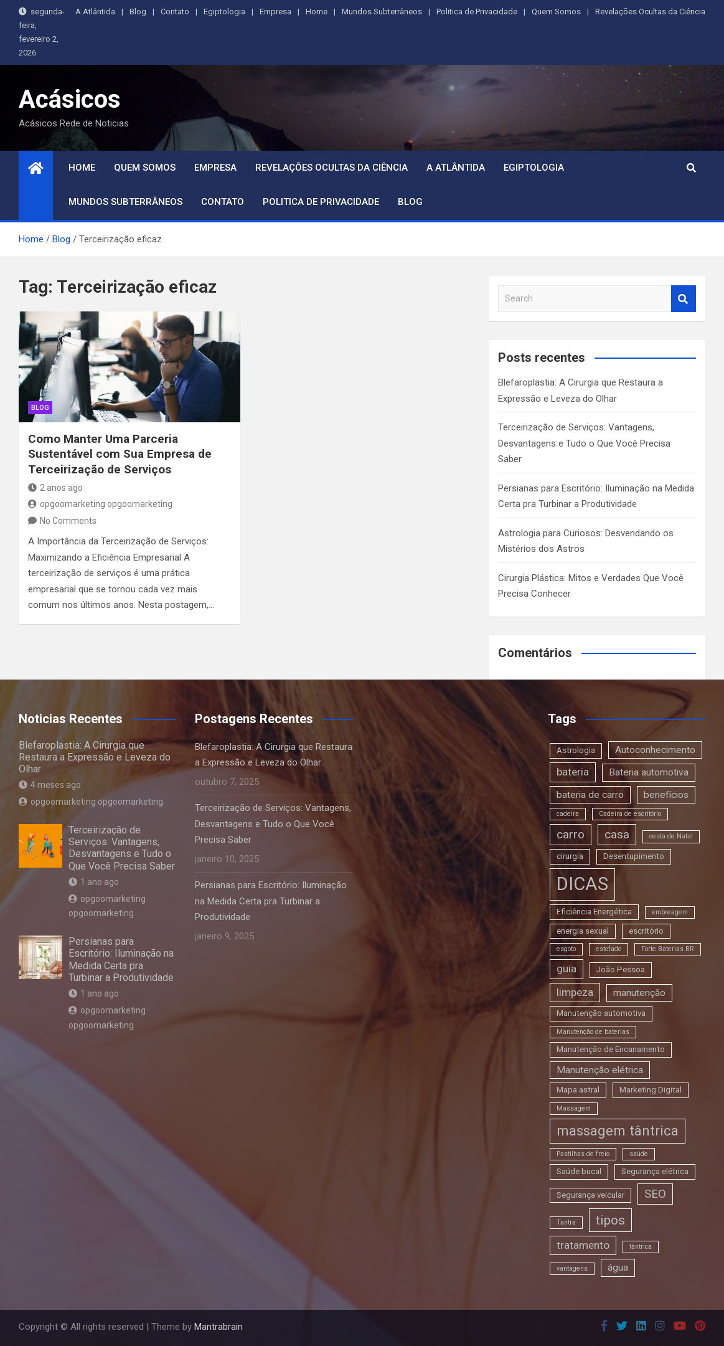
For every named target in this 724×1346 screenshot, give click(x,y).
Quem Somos (556, 11)
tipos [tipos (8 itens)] (610, 1220)
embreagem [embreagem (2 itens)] (670, 912)
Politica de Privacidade (476, 11)
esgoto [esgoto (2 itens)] (566, 949)
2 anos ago (55, 488)
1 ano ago (93, 882)
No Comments (68, 521)
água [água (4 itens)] (618, 1267)
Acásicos (70, 99)
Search (683, 298)
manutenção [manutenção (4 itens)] (639, 992)
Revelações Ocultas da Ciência (650, 11)
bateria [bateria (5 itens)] (573, 771)
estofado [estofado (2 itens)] (608, 949)
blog (40, 408)
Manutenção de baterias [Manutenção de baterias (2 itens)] (593, 1032)
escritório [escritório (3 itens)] (646, 931)
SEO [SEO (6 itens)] (655, 1194)
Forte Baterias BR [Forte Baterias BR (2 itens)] (667, 949)
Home (316, 11)
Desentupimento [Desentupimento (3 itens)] (633, 856)
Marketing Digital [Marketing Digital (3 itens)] (650, 1089)
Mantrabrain (218, 1326)
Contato (175, 11)
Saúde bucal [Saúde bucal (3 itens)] (579, 1171)
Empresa (275, 11)
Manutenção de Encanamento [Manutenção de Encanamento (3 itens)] (611, 1049)
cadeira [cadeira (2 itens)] (568, 814)
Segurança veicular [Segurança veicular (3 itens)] (590, 1195)
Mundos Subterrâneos (382, 11)
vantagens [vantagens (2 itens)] (572, 1268)
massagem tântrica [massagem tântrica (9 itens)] (618, 1130)
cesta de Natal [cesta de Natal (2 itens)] (671, 836)
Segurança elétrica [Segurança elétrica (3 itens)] (655, 1171)
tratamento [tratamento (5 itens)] (583, 1245)
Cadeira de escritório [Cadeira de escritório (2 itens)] (630, 814)
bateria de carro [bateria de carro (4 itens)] (590, 794)
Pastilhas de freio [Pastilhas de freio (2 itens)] (583, 1154)
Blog (137, 11)
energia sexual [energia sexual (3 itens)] (583, 931)
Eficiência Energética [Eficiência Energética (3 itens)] (594, 911)
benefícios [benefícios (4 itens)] (666, 794)
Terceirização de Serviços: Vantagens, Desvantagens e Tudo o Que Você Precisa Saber (584, 443)
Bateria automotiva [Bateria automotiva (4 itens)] (649, 772)
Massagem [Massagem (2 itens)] (574, 1108)
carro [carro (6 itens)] (571, 834)
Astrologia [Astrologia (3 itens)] (576, 750)
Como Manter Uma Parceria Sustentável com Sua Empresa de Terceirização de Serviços (120, 454)
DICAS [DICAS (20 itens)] (582, 883)
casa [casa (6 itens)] (616, 834)
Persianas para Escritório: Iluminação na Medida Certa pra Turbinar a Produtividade (121, 959)
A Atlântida (95, 11)
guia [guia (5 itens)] (566, 968)
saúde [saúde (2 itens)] (638, 1154)
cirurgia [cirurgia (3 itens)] (570, 856)
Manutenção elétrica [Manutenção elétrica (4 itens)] (600, 1070)
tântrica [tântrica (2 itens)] (640, 1247)
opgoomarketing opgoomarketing (100, 504)
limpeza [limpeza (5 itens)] (575, 992)
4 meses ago (50, 785)
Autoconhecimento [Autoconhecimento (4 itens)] (655, 750)
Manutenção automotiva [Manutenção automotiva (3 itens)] (601, 1013)
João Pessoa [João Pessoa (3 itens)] (620, 969)
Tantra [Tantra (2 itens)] (566, 1222)
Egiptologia (224, 11)
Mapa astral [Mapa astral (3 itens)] (578, 1089)
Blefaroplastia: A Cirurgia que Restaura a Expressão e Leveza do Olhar (95, 757)
